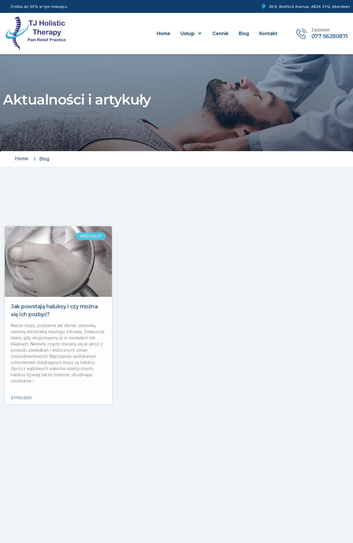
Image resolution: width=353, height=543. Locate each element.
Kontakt (268, 33)
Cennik (220, 33)
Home (163, 33)
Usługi (191, 33)
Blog (244, 33)
